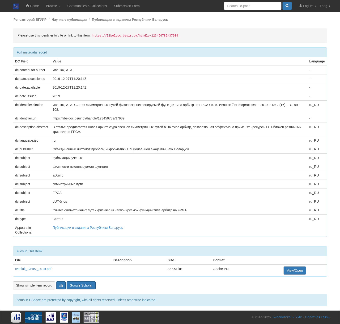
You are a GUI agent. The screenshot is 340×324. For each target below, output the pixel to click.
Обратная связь (317, 317)
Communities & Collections (87, 6)
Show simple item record (34, 285)
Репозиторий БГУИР (30, 19)
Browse (53, 6)
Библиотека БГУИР (287, 317)
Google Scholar (81, 285)
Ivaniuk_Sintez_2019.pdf (33, 269)
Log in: (307, 6)
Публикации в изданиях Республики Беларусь (130, 19)
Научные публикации (69, 19)
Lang (325, 6)
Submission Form (127, 6)
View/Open (295, 270)
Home (32, 6)
